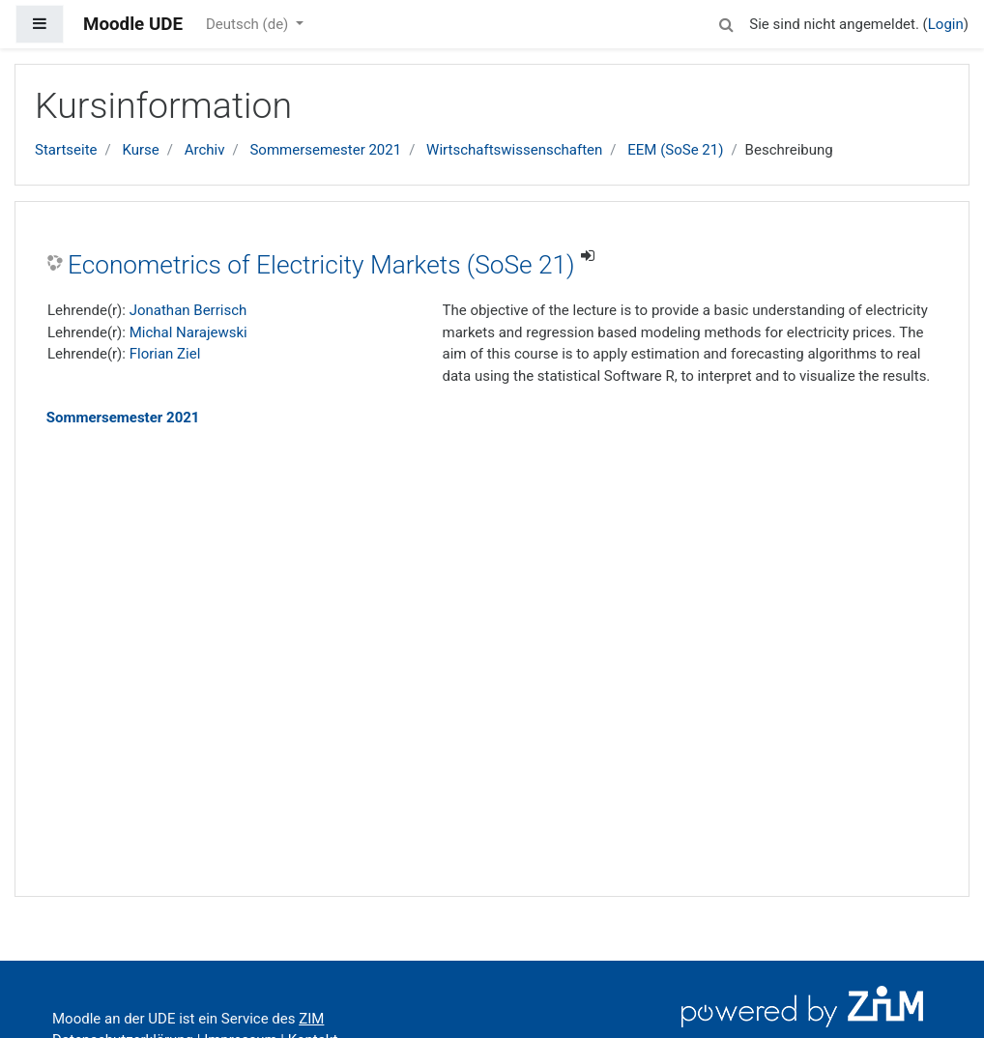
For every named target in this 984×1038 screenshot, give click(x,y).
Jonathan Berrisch (188, 310)
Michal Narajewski (188, 332)
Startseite (66, 150)
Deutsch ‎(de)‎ (249, 24)
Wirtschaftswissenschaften (514, 150)
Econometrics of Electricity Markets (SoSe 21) (321, 264)
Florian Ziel (165, 353)
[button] (726, 22)
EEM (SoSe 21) (675, 150)
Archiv (205, 150)
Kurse (140, 150)
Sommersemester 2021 (325, 150)
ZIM (311, 1018)
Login (946, 24)
